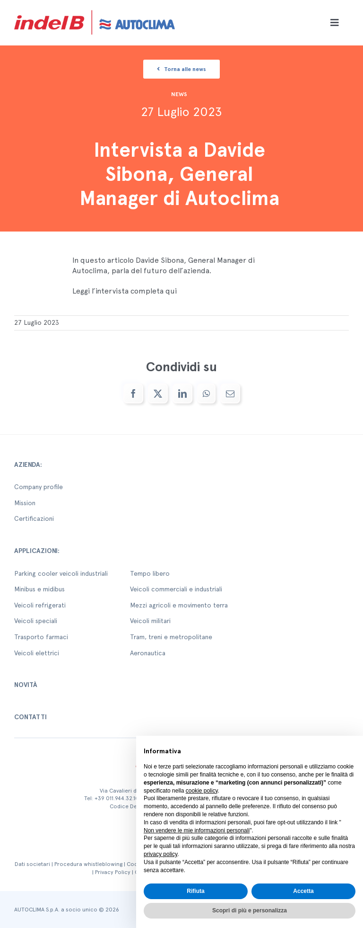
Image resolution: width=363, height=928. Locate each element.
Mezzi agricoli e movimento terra (179, 605)
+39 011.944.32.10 (117, 798)
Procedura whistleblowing (88, 864)
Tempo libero (150, 573)
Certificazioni (34, 518)
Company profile (38, 487)
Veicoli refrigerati (40, 605)
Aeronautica (147, 653)
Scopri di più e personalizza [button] (249, 910)
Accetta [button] (303, 891)
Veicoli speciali (35, 621)
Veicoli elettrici (36, 653)
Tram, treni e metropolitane (171, 637)
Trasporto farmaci (41, 637)
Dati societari (32, 864)
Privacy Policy (112, 872)
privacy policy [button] (160, 854)
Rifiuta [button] (195, 891)
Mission (24, 503)
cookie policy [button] (202, 790)
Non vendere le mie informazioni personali (197, 830)
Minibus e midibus (39, 589)
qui (171, 290)
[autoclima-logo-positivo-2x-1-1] (94, 8)
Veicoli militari (150, 621)
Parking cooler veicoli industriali (61, 573)
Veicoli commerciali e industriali (176, 589)
